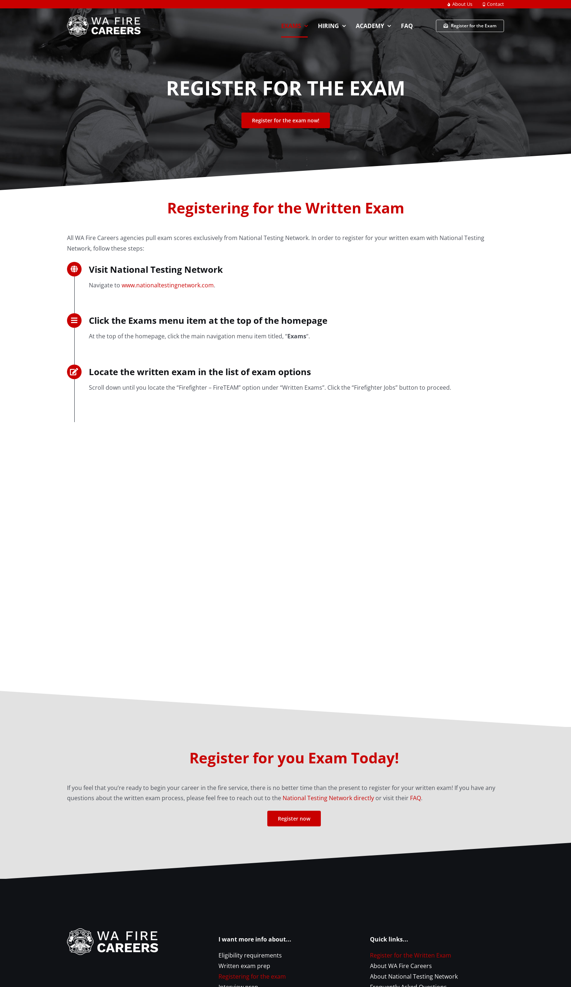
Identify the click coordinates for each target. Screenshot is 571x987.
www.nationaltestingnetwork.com (168, 285)
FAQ (415, 798)
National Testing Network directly (328, 798)
